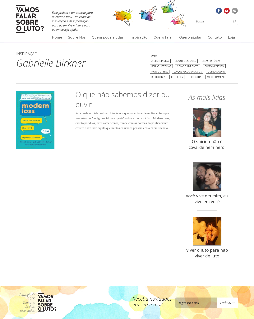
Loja (231, 37)
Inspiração (138, 37)
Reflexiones (158, 77)
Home (57, 37)
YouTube (227, 10)
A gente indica (160, 61)
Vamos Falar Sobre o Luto (30, 19)
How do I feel (159, 71)
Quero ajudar (190, 37)
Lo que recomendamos (188, 71)
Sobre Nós (77, 37)
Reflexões (177, 77)
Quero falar (163, 37)
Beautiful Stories (185, 61)
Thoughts (195, 77)
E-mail (235, 10)
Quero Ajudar (216, 71)
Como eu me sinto (188, 66)
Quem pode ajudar (107, 37)
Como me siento (214, 66)
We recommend (216, 77)
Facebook (219, 10)
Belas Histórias (211, 61)
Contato (215, 37)
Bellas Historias (161, 66)
